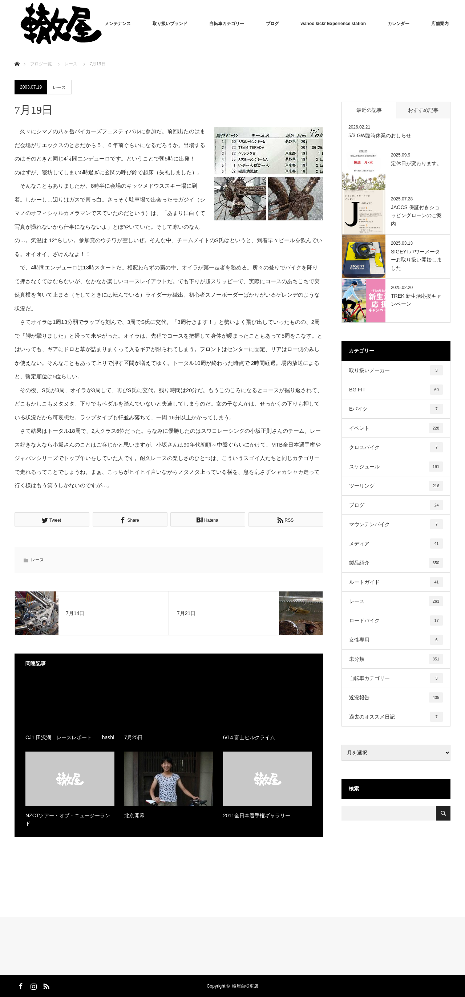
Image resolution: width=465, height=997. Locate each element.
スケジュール (396, 466)
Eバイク (396, 409)
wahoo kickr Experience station (333, 23)
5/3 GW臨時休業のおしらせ (379, 135)
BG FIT (396, 389)
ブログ (272, 23)
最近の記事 (369, 110)
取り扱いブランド (170, 23)
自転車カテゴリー (226, 23)
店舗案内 (440, 23)
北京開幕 (134, 815)
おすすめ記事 (423, 110)
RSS (45, 985)
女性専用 (396, 640)
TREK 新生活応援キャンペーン (416, 300)
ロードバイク (396, 620)
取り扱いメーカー (396, 370)
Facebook (20, 985)
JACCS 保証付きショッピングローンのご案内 (416, 215)
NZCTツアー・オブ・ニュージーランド (67, 819)
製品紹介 (396, 563)
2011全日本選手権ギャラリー (256, 815)
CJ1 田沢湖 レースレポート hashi (69, 737)
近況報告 (396, 697)
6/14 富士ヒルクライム (249, 737)
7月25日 (133, 737)
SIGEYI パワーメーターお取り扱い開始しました (416, 260)
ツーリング (396, 486)
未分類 (396, 659)
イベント (396, 428)
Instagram (32, 985)
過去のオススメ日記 (396, 717)
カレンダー (398, 23)
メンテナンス (118, 23)
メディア (396, 543)
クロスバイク (396, 447)
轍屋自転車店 (245, 986)
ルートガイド (396, 582)
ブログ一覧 (41, 63)
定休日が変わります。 (416, 163)
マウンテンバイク (396, 524)
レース (59, 87)
